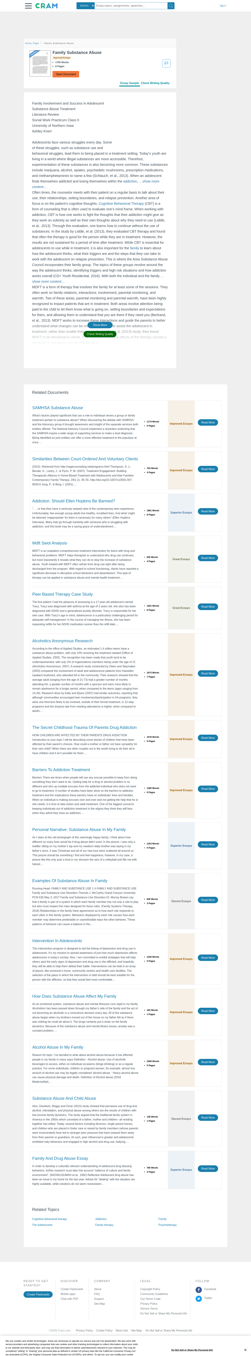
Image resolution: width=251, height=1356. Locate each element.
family (134, 248)
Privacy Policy (148, 1303)
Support (99, 1298)
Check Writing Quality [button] (100, 334)
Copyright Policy (150, 1289)
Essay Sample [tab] (129, 83)
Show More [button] (100, 325)
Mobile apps (68, 1294)
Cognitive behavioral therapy (49, 1219)
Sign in (223, 6)
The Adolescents (42, 1224)
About (97, 1289)
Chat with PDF (69, 1298)
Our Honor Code (150, 1298)
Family (162, 1219)
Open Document (66, 74)
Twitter (207, 1298)
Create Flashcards (38, 1294)
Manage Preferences (153, 1313)
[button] (28, 6)
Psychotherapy (167, 1224)
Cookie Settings (155, 1330)
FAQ (97, 1294)
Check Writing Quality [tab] (155, 83)
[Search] (171, 5)
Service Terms (149, 1308)
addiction (130, 181)
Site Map (99, 1303)
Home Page (32, 43)
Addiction (101, 1219)
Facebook (209, 1289)
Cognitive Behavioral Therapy (121, 203)
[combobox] (86, 5)
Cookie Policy (105, 1330)
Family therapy (104, 1224)
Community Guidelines (154, 1294)
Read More (208, 422)
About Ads (123, 1330)
